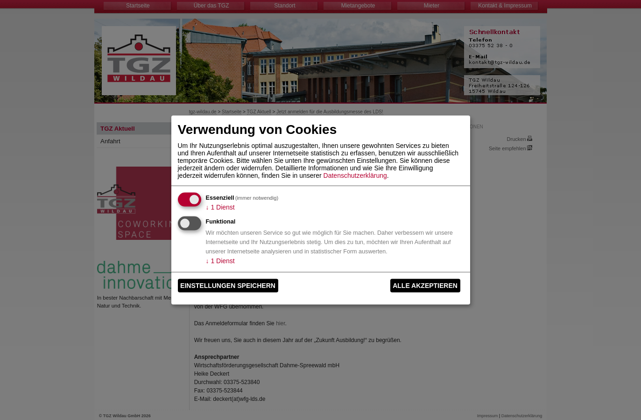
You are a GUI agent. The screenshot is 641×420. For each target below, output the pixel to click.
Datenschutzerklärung (355, 175)
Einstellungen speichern (227, 285)
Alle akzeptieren (425, 285)
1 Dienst (220, 206)
